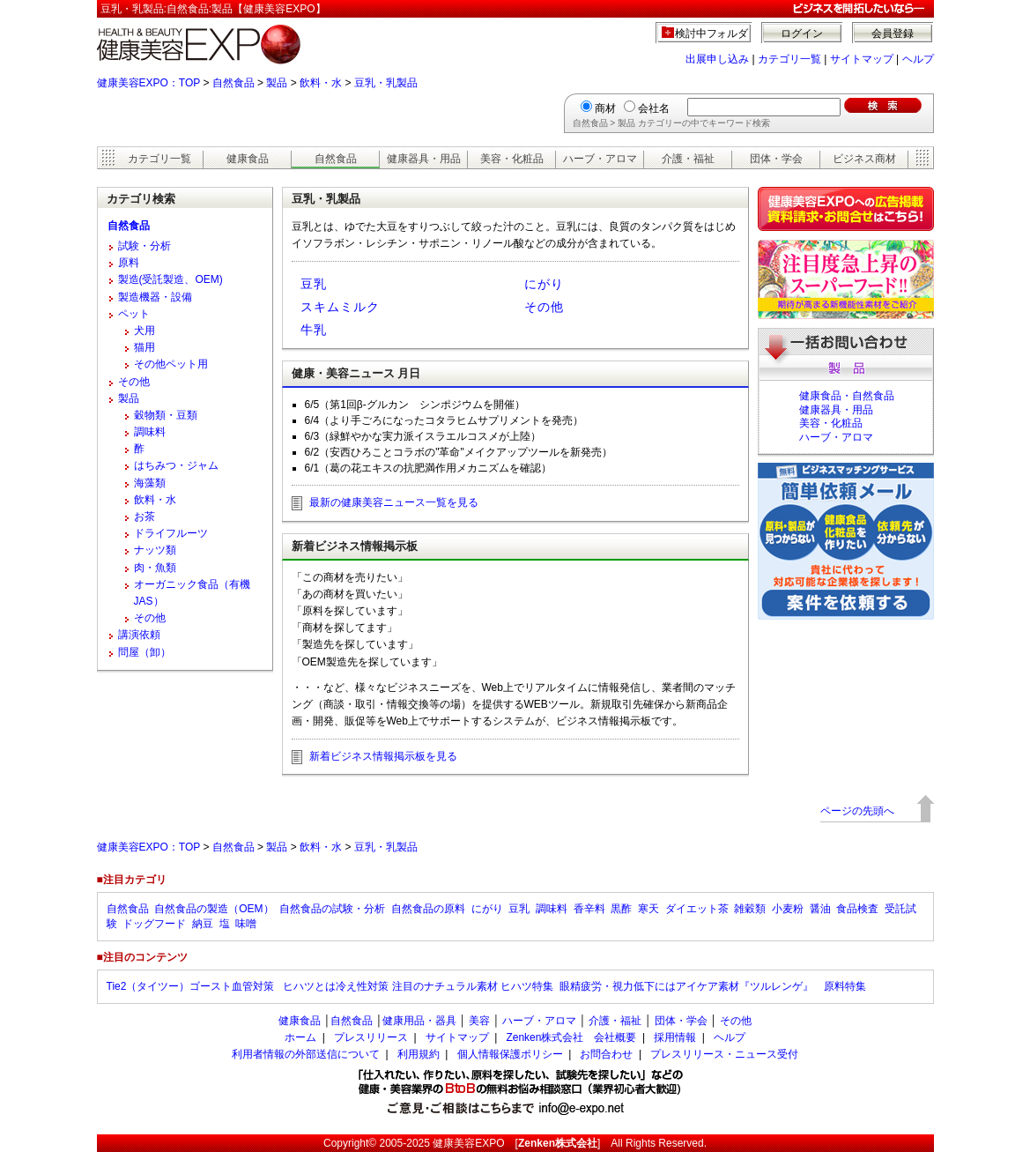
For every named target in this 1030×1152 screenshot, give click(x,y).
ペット (134, 314)
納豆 (202, 924)
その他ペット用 (171, 364)
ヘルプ (918, 59)
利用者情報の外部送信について (306, 1054)
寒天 (648, 909)
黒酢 (621, 909)
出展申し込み (717, 59)
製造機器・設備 (155, 297)
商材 (605, 108)
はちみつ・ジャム (176, 465)
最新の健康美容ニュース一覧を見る (393, 502)
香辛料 (589, 909)
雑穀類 (750, 909)
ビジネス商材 (864, 158)
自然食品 (233, 83)
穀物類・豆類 (165, 415)
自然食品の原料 (428, 909)
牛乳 (313, 330)
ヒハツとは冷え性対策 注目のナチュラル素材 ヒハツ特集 (418, 986)
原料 (128, 262)
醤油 (820, 909)
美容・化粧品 (512, 158)
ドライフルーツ (171, 533)
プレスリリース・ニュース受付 (724, 1054)
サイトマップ (861, 59)
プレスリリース (371, 1037)
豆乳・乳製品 (386, 83)
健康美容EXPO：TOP (149, 83)
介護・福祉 (688, 158)
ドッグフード (154, 924)
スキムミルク (340, 307)
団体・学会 (776, 158)
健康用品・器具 (419, 1021)
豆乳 (313, 284)
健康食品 (247, 158)
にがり (544, 284)
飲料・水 (321, 83)
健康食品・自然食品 (846, 396)
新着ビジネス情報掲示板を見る (383, 756)
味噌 (245, 924)
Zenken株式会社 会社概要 (571, 1037)
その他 (544, 307)
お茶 (144, 516)
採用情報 (675, 1037)
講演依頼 (139, 634)
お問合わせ (606, 1054)
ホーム (300, 1037)
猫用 (144, 347)
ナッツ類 (155, 550)
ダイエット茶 (697, 909)
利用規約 (418, 1054)
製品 (276, 83)
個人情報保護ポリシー (510, 1054)
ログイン (802, 33)
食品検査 (857, 909)
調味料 (150, 432)
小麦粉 (788, 909)
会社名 (654, 108)
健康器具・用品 (424, 158)
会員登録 (892, 33)
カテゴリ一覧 (789, 59)
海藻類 (150, 483)
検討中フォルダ (711, 33)
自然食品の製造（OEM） (213, 909)
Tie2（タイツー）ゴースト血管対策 (192, 986)
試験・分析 (144, 246)
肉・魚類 (155, 567)
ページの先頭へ (857, 811)
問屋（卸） (144, 652)
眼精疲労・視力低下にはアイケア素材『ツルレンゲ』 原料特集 (712, 986)
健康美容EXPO (468, 1143)
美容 (479, 1021)
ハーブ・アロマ (600, 158)
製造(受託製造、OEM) (170, 279)
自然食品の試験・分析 (332, 909)
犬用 (144, 330)
